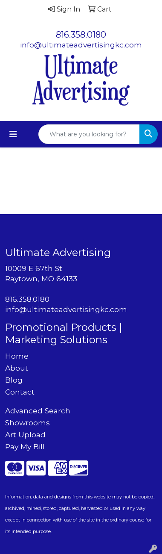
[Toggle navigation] (13, 134)
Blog (14, 379)
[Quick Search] (89, 134)
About (16, 367)
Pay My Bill (25, 446)
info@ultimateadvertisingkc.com (81, 44)
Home (17, 355)
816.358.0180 (81, 34)
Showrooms (27, 422)
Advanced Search (37, 410)
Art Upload (25, 434)
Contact (20, 391)
